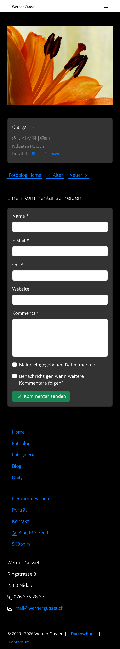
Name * (20, 216)
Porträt (19, 510)
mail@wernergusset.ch (39, 608)
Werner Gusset (24, 7)
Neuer (78, 175)
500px (21, 544)
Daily (17, 477)
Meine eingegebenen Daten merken (57, 364)
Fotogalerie (24, 454)
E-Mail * (20, 240)
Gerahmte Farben (30, 498)
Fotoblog (21, 443)
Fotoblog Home (25, 175)
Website (20, 289)
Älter (55, 175)
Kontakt (20, 521)
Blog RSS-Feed (30, 532)
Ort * (17, 264)
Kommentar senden (41, 396)
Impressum (19, 642)
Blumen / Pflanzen (45, 153)
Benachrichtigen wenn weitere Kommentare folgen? (51, 379)
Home (18, 432)
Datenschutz (82, 633)
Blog (16, 466)
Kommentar (25, 313)
